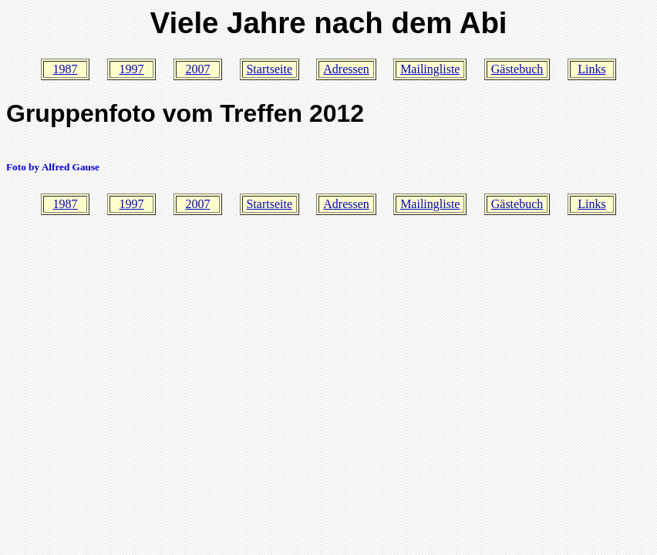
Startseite (269, 69)
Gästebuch (517, 69)
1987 (65, 69)
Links (591, 69)
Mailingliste (430, 69)
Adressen (346, 69)
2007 (197, 69)
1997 (131, 69)
